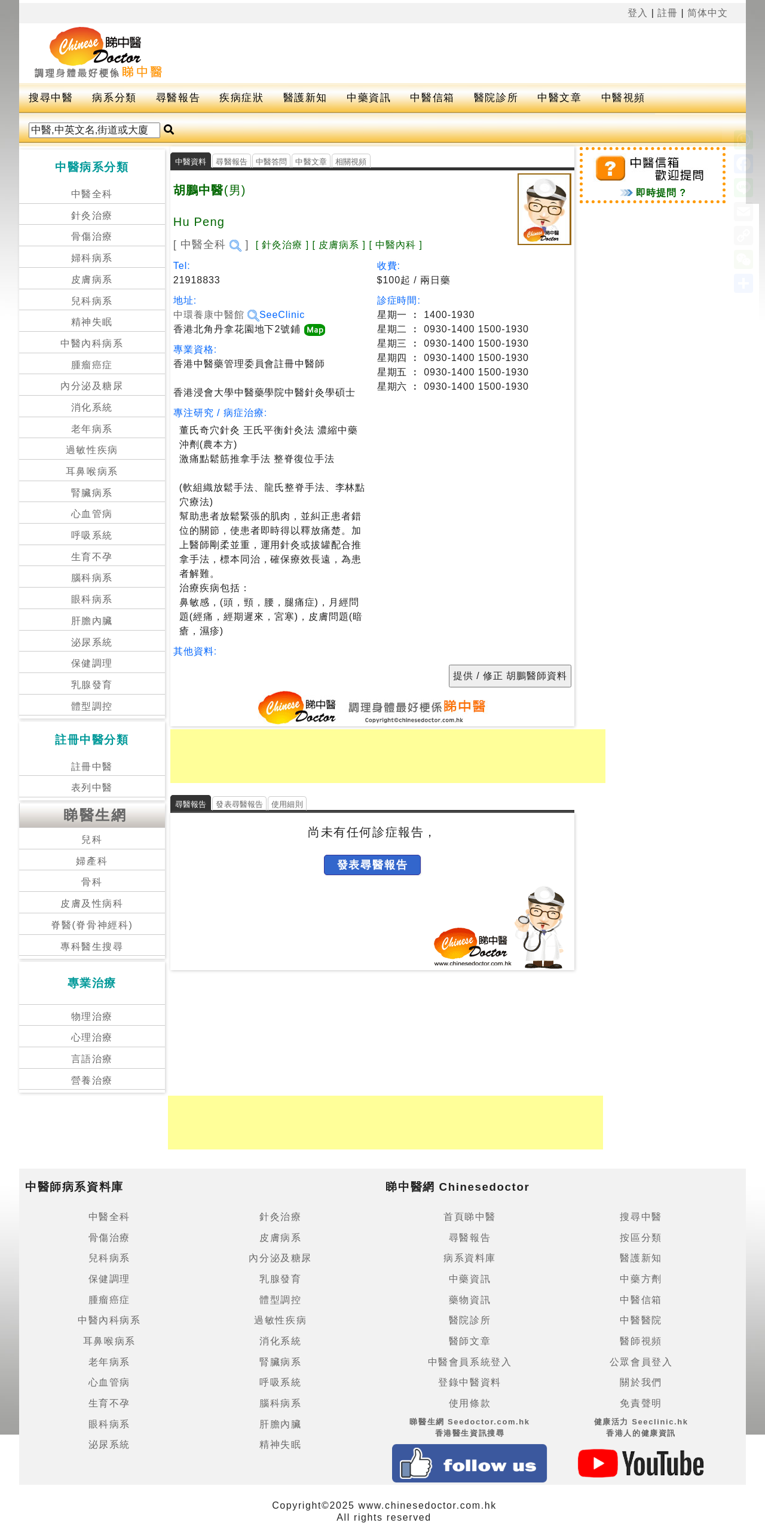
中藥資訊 (369, 97)
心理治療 (92, 1037)
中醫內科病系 (92, 343)
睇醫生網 (95, 815)
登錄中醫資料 (469, 1382)
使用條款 (470, 1403)
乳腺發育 (92, 685)
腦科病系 (92, 578)
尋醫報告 (178, 97)
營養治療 (92, 1080)
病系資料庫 (469, 1258)
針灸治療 (92, 215)
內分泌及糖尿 (92, 386)
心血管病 (92, 514)
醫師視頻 (641, 1341)
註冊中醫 (92, 767)
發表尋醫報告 (239, 804)
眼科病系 (92, 599)
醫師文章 (470, 1341)
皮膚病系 (92, 279)
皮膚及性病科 (92, 903)
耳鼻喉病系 (92, 471)
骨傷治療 (92, 236)
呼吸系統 (92, 535)
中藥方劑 (641, 1279)
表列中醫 (92, 787)
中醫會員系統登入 (470, 1362)
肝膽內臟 (92, 621)
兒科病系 (92, 301)
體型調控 (92, 706)
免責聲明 (641, 1403)
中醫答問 (271, 161)
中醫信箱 (432, 97)
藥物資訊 (470, 1300)
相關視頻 (351, 161)
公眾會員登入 (641, 1362)
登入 (638, 13)
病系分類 (114, 97)
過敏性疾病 (92, 450)
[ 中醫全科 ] (211, 244)
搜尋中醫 (51, 97)
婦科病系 (92, 258)
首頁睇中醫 (469, 1217)
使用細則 (287, 804)
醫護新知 (305, 97)
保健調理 (92, 663)
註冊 (667, 13)
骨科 (91, 882)
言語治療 (92, 1059)
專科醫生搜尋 (92, 946)
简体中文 (707, 13)
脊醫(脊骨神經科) (92, 925)
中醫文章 (559, 97)
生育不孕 (92, 557)
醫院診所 (496, 97)
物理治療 (92, 1016)
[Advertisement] (445, 53)
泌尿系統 (92, 642)
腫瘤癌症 (92, 365)
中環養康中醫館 (216, 315)
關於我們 (641, 1382)
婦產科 (92, 861)
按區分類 (641, 1238)
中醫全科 (92, 194)
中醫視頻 (623, 97)
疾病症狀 (241, 97)
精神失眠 (92, 322)
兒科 (91, 839)
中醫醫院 (641, 1320)
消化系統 (92, 407)
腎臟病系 (92, 493)
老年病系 (92, 429)
